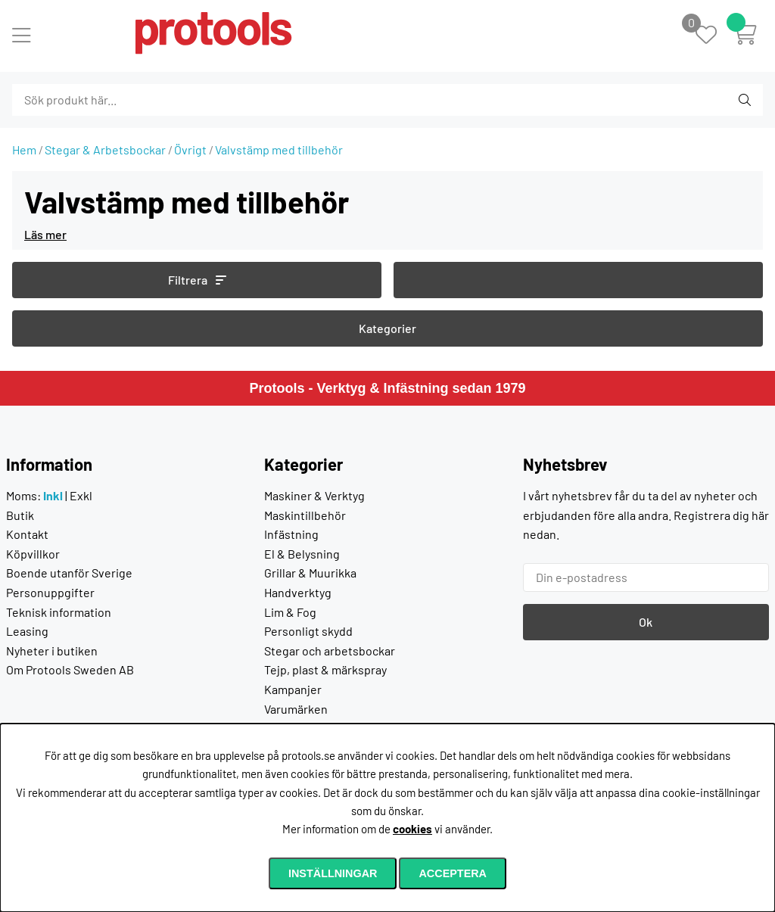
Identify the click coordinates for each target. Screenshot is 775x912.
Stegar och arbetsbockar (329, 650)
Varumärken (296, 709)
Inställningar (333, 873)
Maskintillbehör (305, 515)
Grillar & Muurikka (310, 572)
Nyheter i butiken (52, 650)
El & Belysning (302, 553)
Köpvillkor (33, 553)
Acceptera (453, 873)
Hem (24, 149)
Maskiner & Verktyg (314, 495)
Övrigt (190, 149)
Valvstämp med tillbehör (279, 149)
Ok (645, 622)
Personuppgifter (50, 592)
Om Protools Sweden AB (70, 669)
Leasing (27, 631)
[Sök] (94, 100)
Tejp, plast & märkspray (325, 669)
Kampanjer (293, 689)
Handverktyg (297, 592)
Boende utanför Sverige (69, 572)
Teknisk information (58, 612)
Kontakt (27, 534)
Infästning (291, 534)
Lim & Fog (290, 612)
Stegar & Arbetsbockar (105, 149)
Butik (20, 515)
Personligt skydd (308, 631)
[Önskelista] (714, 36)
